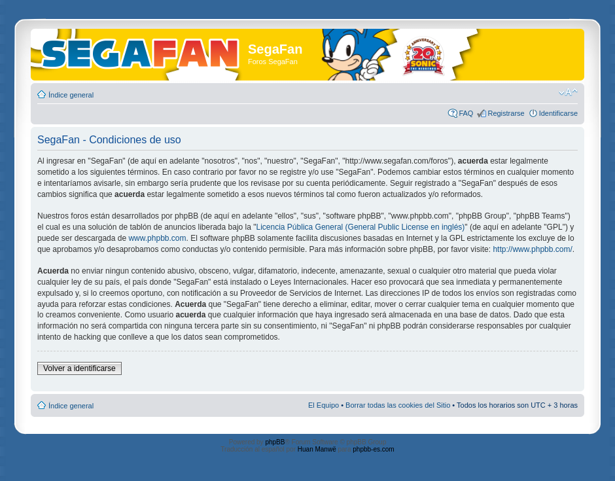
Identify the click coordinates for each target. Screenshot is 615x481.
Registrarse (505, 113)
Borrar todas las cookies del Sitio (397, 405)
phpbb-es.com (373, 449)
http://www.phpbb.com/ (532, 249)
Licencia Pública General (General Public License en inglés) (360, 227)
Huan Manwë (317, 449)
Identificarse (558, 113)
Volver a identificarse (79, 368)
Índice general (71, 95)
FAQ (466, 113)
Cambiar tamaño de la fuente (568, 92)
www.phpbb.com (157, 238)
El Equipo (323, 405)
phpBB (275, 442)
